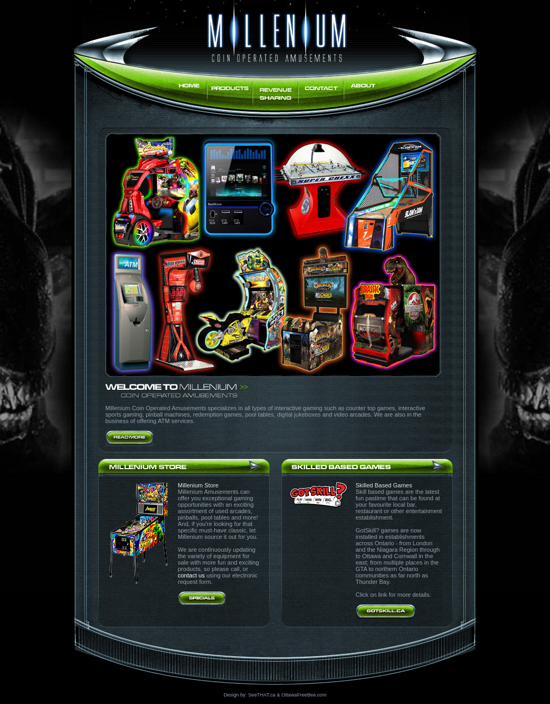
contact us (191, 575)
